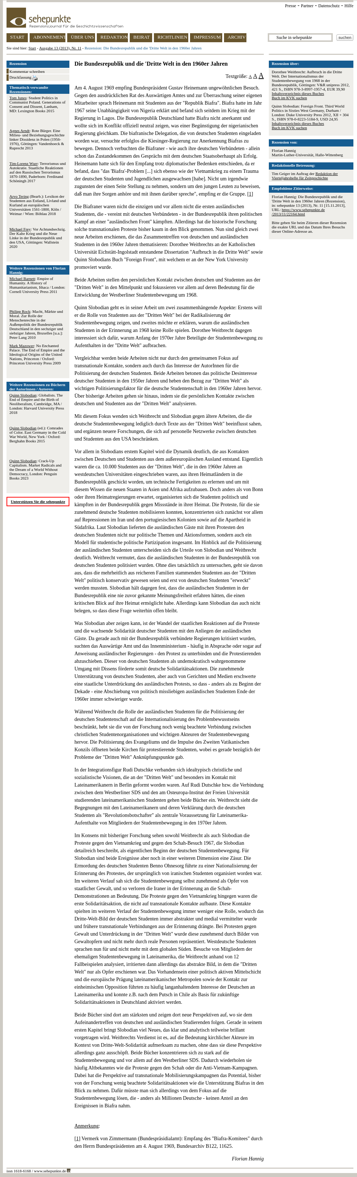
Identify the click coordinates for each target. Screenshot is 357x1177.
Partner (307, 5)
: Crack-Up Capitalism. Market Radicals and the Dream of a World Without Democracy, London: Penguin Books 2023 (35, 469)
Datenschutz (329, 5)
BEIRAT (141, 37)
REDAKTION (114, 37)
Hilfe (348, 5)
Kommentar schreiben (26, 71)
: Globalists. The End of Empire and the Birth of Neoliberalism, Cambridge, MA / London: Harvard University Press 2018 (36, 404)
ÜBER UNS (82, 37)
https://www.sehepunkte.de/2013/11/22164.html (298, 211)
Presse (290, 5)
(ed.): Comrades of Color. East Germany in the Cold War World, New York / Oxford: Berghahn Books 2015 (37, 434)
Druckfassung (23, 78)
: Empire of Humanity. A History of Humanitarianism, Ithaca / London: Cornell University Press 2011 (37, 285)
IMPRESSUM (207, 37)
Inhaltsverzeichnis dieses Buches (298, 93)
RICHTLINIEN (172, 37)
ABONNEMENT (49, 37)
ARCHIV (237, 37)
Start (32, 48)
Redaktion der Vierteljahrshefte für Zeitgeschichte (305, 175)
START (17, 37)
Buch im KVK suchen (289, 98)
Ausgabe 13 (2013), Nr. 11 (60, 48)
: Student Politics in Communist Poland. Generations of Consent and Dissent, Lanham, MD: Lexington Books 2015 (37, 104)
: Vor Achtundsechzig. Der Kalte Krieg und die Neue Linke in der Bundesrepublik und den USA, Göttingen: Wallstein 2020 (37, 238)
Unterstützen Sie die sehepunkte (38, 501)
